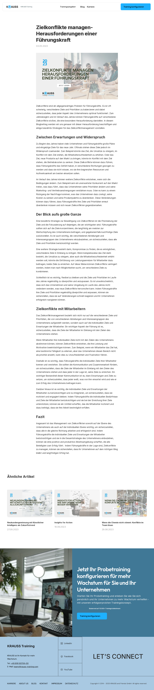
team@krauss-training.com (26, 666)
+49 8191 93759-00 (20, 663)
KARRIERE (11, 683)
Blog (82, 7)
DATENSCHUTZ (71, 683)
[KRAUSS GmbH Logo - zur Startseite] (12, 6)
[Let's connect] (118, 656)
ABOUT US (23, 683)
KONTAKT (44, 683)
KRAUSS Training (26, 7)
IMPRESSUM (56, 683)
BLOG (33, 683)
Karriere (90, 7)
